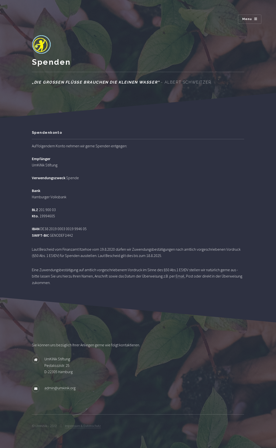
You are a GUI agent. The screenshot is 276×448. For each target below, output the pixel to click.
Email (180, 276)
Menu (247, 19)
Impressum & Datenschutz (83, 426)
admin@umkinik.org (60, 387)
